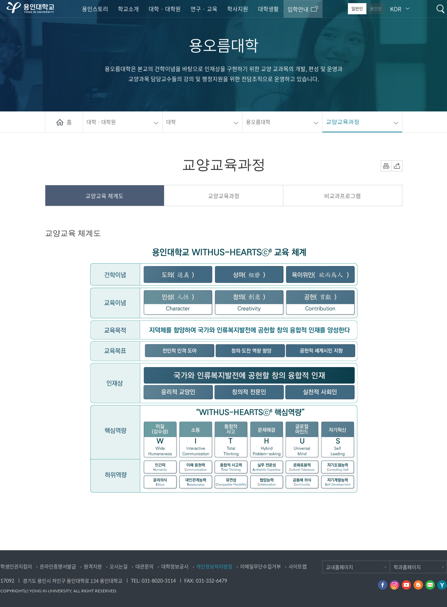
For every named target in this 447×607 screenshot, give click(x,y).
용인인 (375, 9)
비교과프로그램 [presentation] (342, 196)
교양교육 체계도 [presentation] (104, 196)
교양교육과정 (342, 121)
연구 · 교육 (204, 9)
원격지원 (93, 566)
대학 (171, 122)
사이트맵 (298, 566)
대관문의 (144, 566)
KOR (395, 9)
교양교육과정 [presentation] (223, 196)
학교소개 (128, 9)
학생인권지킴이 (16, 566)
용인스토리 (95, 9)
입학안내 (298, 9)
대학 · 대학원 (165, 9)
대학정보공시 (174, 566)
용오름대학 (258, 122)
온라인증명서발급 (58, 566)
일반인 (357, 9)
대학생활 (268, 9)
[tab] (104, 195)
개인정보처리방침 (214, 566)
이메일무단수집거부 (260, 566)
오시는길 (119, 566)
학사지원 (237, 9)
